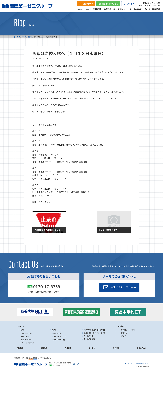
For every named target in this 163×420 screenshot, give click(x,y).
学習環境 (44, 348)
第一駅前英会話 (89, 339)
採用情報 (116, 348)
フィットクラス (26, 333)
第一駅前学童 (88, 336)
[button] (119, 287)
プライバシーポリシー (142, 363)
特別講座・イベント (128, 330)
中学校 (54, 330)
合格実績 (20, 348)
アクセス (92, 348)
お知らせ (124, 333)
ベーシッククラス (27, 343)
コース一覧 (20, 326)
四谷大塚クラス (26, 339)
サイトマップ (129, 363)
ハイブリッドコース (60, 336)
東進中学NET (59, 339)
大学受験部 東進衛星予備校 (94, 330)
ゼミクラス (25, 336)
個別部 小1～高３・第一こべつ (94, 333)
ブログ (123, 336)
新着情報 (121, 326)
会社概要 (68, 348)
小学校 (21, 330)
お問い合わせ (141, 348)
